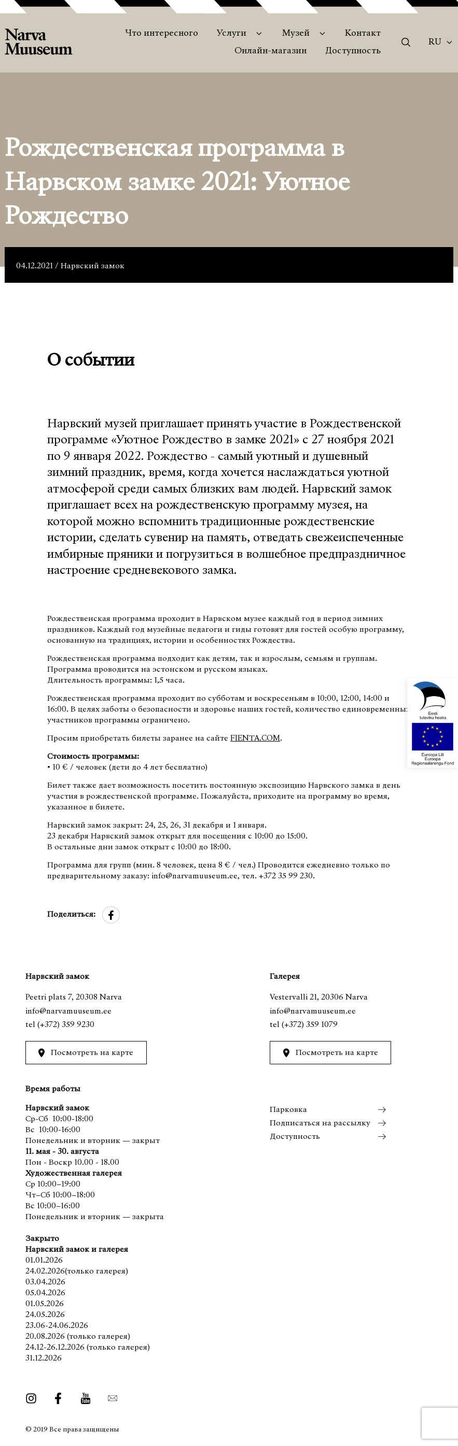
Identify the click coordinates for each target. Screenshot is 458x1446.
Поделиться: (71, 914)
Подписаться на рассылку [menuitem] (320, 1123)
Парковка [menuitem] (288, 1110)
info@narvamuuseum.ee (68, 1011)
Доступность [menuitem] (353, 51)
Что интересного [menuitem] (161, 34)
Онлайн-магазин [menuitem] (270, 51)
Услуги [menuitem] (231, 34)
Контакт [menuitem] (363, 34)
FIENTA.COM (255, 738)
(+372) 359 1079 (310, 1025)
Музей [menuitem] (296, 34)
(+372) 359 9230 (65, 1025)
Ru (434, 42)
